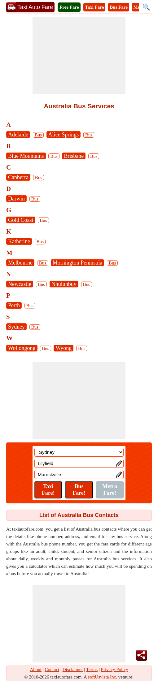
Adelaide (18, 134)
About (36, 669)
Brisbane (74, 156)
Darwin (16, 199)
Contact (52, 669)
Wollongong (22, 348)
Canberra (18, 177)
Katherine (19, 241)
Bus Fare (119, 7)
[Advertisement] (79, 55)
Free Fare (69, 7)
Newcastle (19, 284)
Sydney (16, 327)
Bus (38, 134)
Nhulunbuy (64, 284)
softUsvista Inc (102, 676)
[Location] (79, 452)
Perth (14, 305)
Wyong (63, 348)
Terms (92, 669)
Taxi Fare (94, 7)
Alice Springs (63, 134)
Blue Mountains (26, 156)
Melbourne (20, 263)
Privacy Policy (114, 669)
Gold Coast (20, 220)
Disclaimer (73, 669)
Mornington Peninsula (78, 263)
